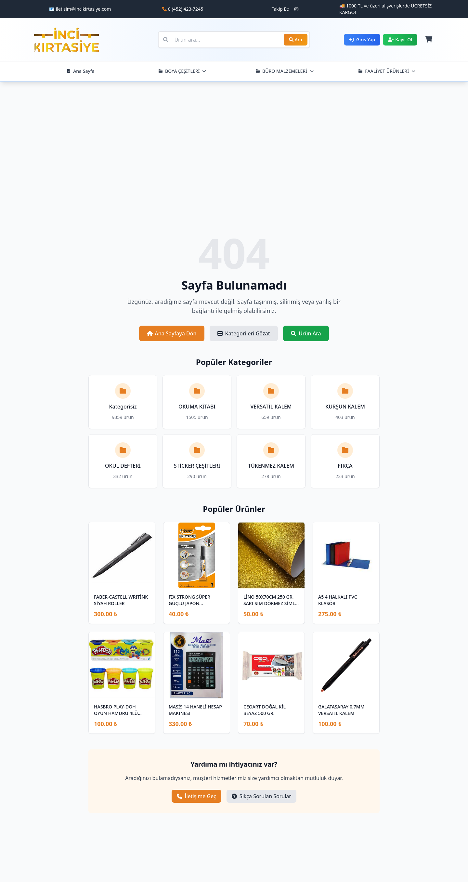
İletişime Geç (196, 796)
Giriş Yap (362, 39)
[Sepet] (428, 39)
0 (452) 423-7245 (185, 9)
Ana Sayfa (81, 71)
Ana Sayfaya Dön (171, 333)
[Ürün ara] (234, 39)
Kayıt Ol (400, 39)
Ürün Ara (306, 333)
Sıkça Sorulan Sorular (261, 796)
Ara (295, 39)
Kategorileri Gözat (243, 333)
